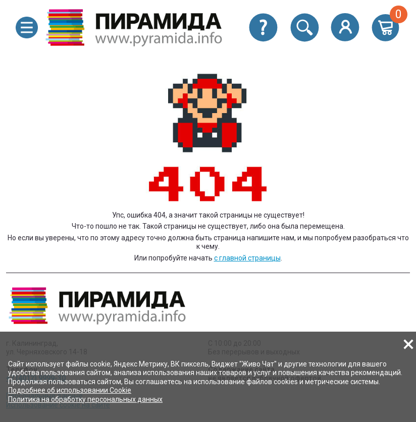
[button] (27, 27)
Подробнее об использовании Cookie (69, 390)
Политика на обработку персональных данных (85, 399)
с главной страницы (247, 258)
